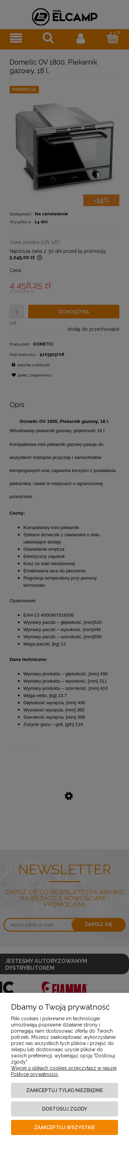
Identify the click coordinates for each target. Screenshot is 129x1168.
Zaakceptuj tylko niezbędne (64, 1090)
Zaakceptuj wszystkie (64, 1127)
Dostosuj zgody (64, 1109)
